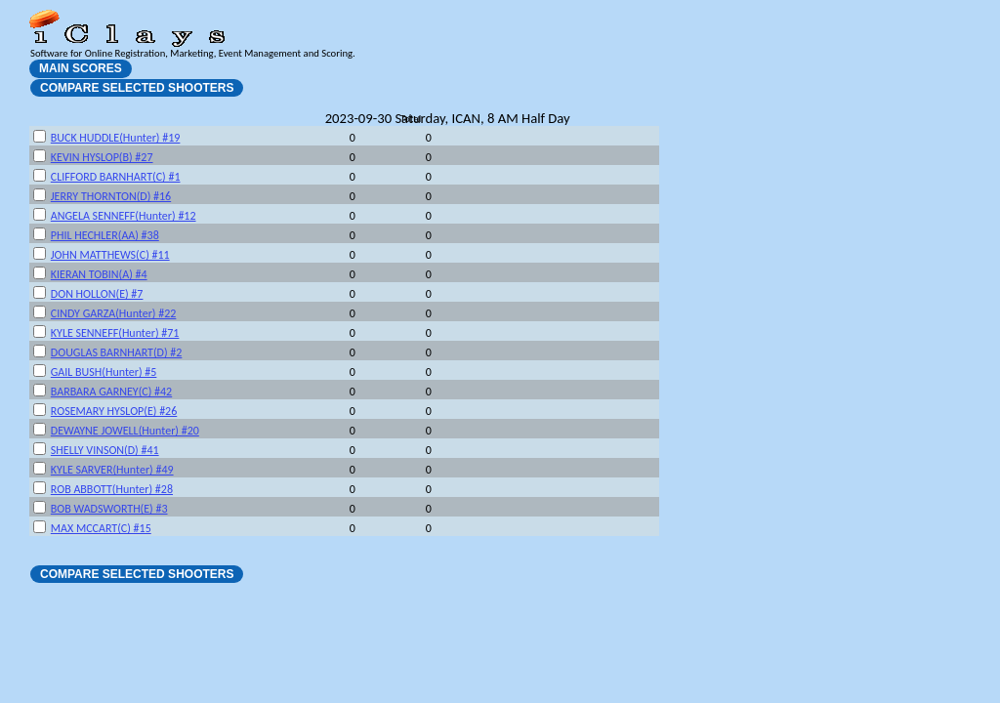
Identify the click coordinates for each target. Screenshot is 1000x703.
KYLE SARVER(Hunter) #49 (112, 469)
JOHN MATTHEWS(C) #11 (110, 255)
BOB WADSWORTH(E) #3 (109, 509)
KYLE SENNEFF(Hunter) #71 (115, 333)
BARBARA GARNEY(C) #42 (111, 391)
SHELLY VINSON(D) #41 (105, 450)
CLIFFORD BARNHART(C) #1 (116, 177)
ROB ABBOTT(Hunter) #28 (112, 489)
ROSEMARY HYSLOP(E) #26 (114, 411)
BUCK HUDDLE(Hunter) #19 (116, 138)
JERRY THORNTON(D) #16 (111, 196)
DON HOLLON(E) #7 (97, 294)
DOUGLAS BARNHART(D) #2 (117, 352)
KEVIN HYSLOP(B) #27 (102, 157)
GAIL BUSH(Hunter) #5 (104, 372)
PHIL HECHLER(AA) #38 (105, 235)
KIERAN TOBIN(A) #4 (99, 274)
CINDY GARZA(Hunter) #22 (114, 313)
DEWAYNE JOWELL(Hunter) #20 (125, 430)
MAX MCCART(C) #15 (101, 528)
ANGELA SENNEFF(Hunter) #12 (123, 216)
